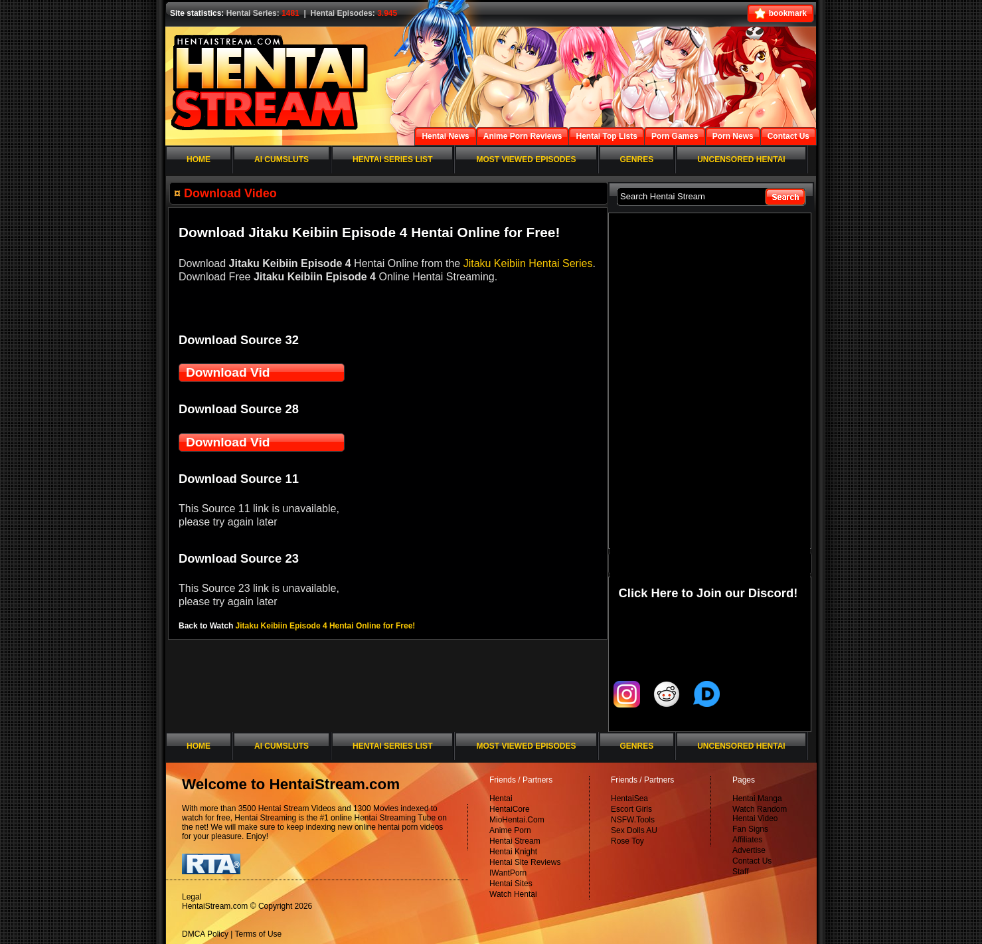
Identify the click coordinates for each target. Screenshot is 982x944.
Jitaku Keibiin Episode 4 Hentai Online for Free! (326, 625)
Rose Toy (627, 841)
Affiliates (747, 839)
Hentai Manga (757, 798)
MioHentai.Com (516, 819)
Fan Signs (750, 829)
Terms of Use (258, 934)
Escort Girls (631, 809)
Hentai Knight (513, 851)
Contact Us (752, 861)
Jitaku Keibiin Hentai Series (528, 263)
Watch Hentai (513, 894)
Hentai (501, 798)
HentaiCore (509, 809)
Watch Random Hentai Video (759, 813)
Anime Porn (510, 830)
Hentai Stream (514, 841)
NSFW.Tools (633, 819)
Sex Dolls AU (634, 830)
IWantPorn (508, 873)
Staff (740, 871)
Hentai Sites (510, 883)
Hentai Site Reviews (524, 862)
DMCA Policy (205, 934)
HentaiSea (629, 798)
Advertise (749, 850)
